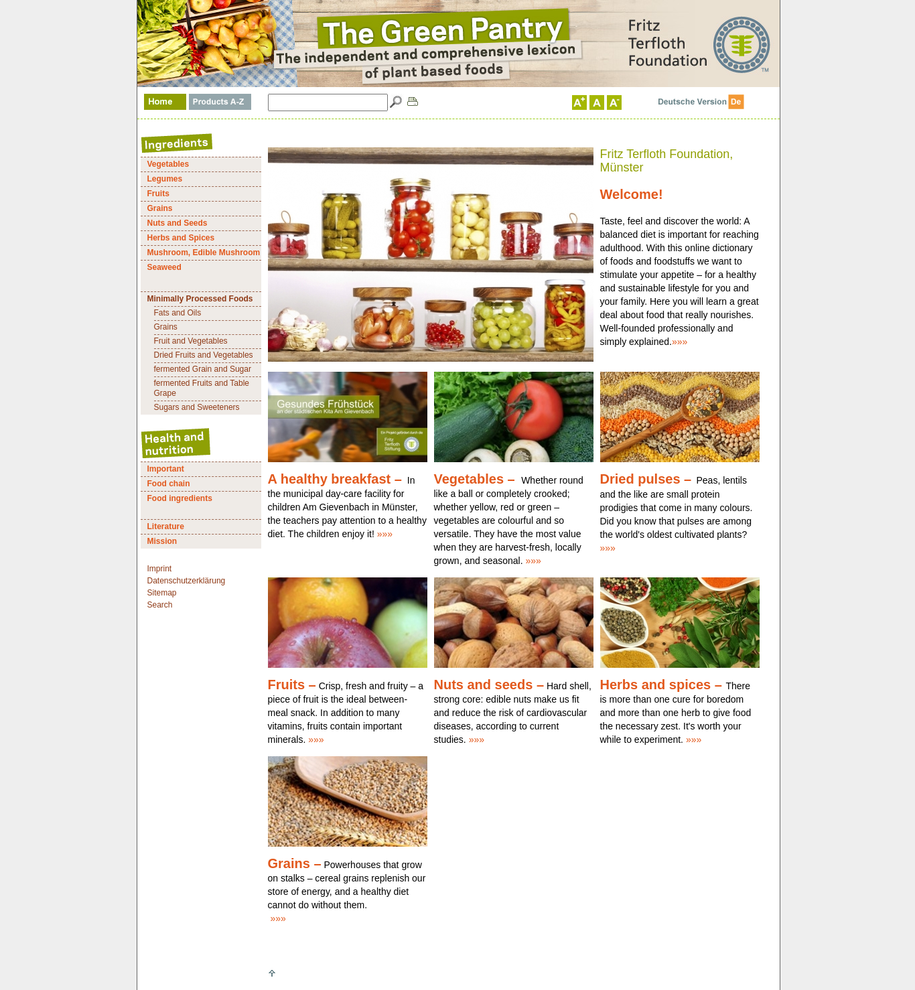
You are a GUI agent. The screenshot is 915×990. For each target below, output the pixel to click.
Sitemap (162, 592)
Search (160, 605)
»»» (679, 341)
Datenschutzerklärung (186, 580)
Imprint (159, 568)
